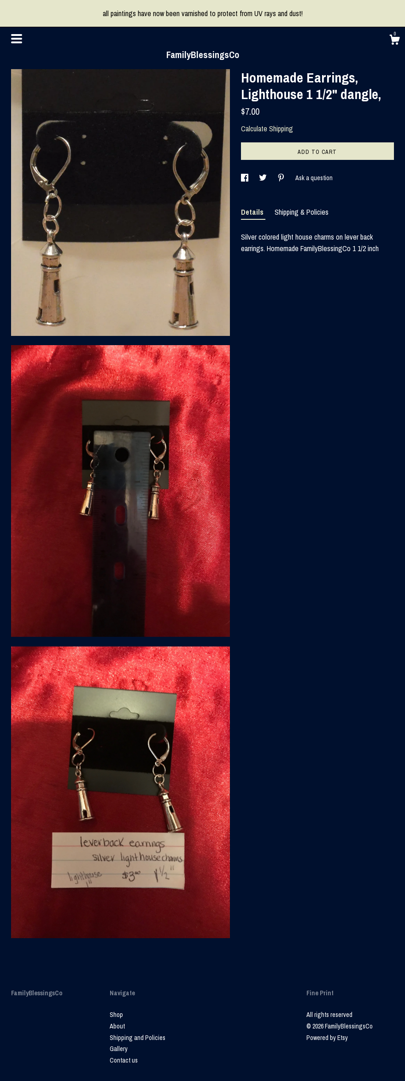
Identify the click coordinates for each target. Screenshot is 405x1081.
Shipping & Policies (302, 212)
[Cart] (394, 41)
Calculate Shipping (267, 128)
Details (253, 212)
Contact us (124, 1060)
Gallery (119, 1049)
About (117, 1026)
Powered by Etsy (327, 1038)
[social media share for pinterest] (281, 178)
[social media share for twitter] (263, 178)
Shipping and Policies (137, 1038)
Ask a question (314, 178)
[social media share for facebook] (245, 178)
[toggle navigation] (16, 38)
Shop (116, 1014)
